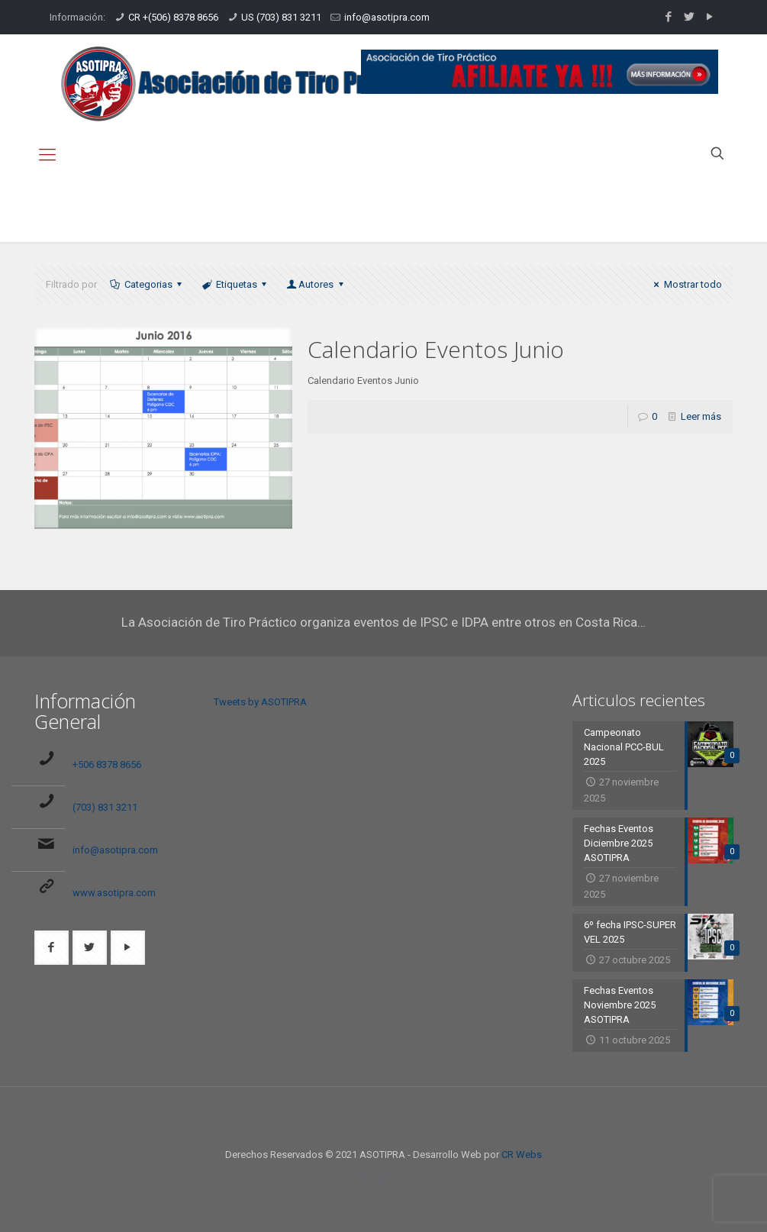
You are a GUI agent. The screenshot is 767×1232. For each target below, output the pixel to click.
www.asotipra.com (114, 892)
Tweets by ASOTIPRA (260, 702)
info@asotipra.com (387, 17)
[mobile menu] (47, 155)
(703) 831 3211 (105, 807)
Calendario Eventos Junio (436, 349)
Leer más (701, 416)
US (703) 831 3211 (281, 17)
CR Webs (521, 1154)
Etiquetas (235, 284)
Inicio (602, 208)
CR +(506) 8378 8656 (173, 17)
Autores (316, 284)
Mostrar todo (685, 284)
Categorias (147, 284)
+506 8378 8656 (107, 764)
